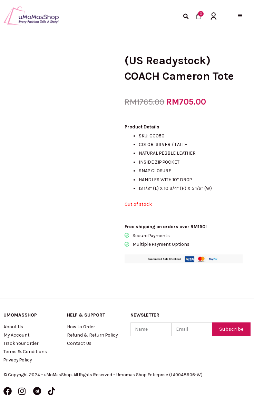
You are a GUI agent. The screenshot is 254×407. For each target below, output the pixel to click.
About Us (13, 326)
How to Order (81, 326)
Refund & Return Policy (92, 335)
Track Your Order (20, 343)
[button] (240, 16)
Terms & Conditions (25, 351)
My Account (16, 335)
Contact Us (79, 343)
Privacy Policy (17, 359)
